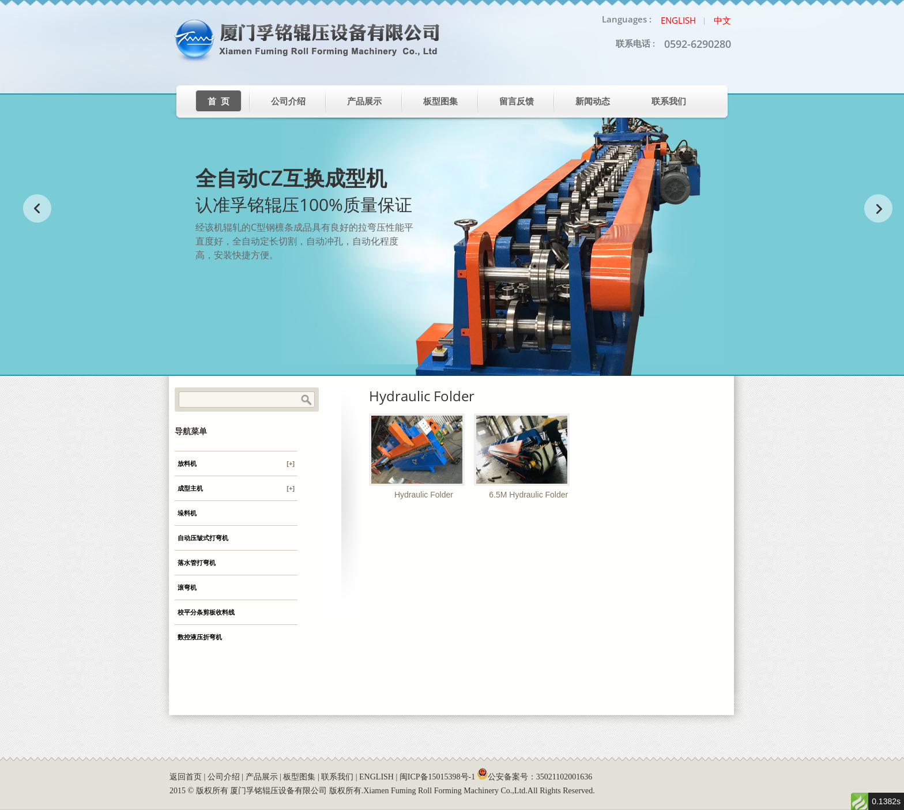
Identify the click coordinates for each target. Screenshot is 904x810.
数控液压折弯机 (200, 637)
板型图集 (440, 101)
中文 (722, 20)
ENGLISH (376, 777)
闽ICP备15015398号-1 (437, 777)
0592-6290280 (697, 44)
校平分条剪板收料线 (206, 612)
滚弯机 (187, 587)
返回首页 (186, 777)
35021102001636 (564, 777)
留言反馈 (516, 101)
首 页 (218, 101)
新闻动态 (592, 101)
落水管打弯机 (197, 562)
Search (306, 400)
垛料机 (187, 513)
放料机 (236, 463)
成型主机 (236, 488)
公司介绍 (288, 101)
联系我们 (668, 101)
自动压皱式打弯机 (203, 537)
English (678, 20)
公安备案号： (534, 777)
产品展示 (364, 101)
